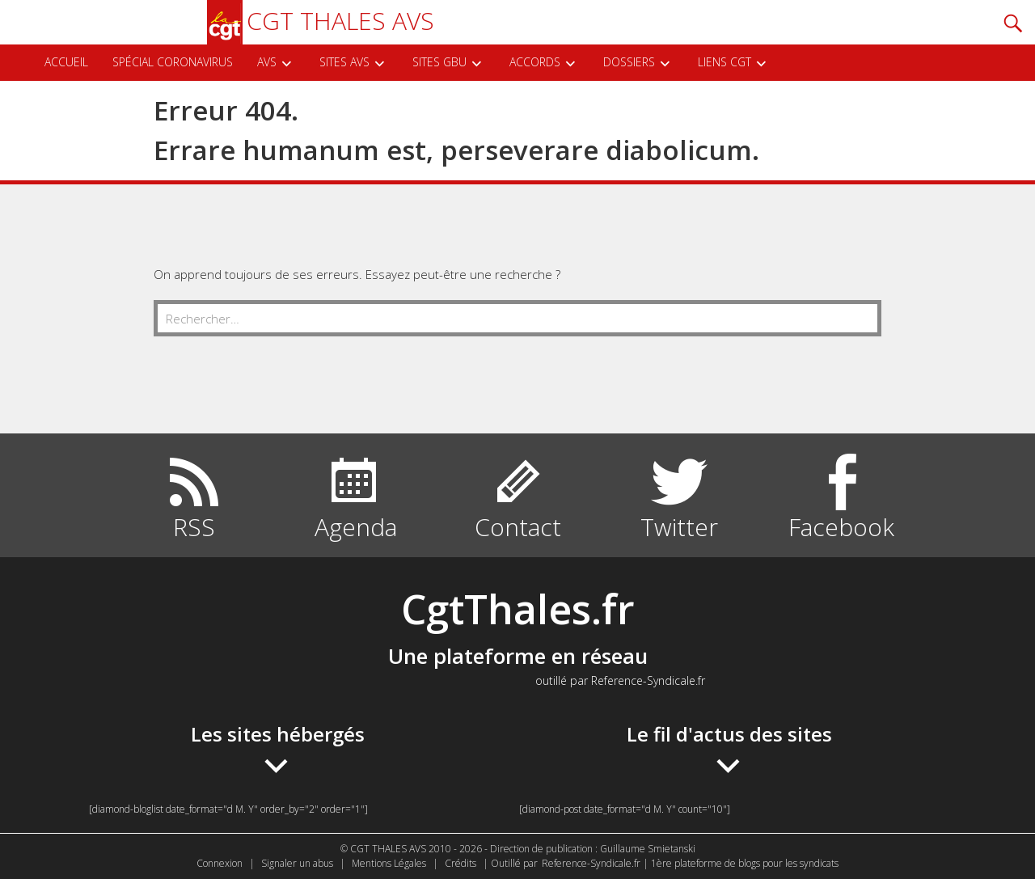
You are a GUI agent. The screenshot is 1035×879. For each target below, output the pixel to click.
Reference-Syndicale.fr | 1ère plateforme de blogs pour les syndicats (690, 863)
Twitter (679, 526)
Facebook (841, 526)
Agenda (356, 526)
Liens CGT (724, 62)
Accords (534, 62)
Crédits (460, 863)
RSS (194, 526)
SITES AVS (344, 62)
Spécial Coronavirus (172, 62)
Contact (518, 526)
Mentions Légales (389, 863)
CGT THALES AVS (320, 20)
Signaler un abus (297, 863)
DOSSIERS (629, 62)
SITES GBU (439, 62)
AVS (267, 62)
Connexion (219, 863)
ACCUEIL (66, 62)
